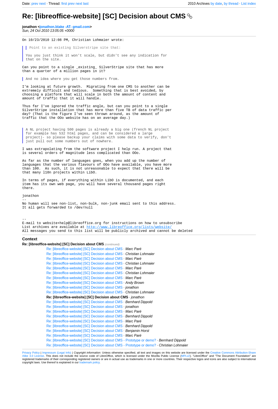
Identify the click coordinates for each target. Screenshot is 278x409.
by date (216, 3)
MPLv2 (185, 399)
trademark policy (89, 405)
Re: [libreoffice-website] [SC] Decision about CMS (107, 16)
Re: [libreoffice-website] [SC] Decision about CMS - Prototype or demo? (101, 383)
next (42, 3)
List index (248, 3)
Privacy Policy (31, 396)
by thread (231, 3)
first (64, 3)
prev (34, 3)
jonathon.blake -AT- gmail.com (65, 27)
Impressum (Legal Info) (56, 396)
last (85, 3)
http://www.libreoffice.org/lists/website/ (129, 269)
